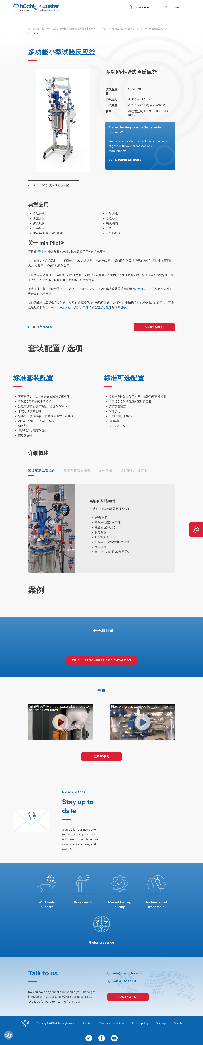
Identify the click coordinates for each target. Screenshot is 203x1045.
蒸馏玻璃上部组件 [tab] (42, 470)
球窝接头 (140, 288)
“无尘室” (42, 251)
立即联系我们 (154, 327)
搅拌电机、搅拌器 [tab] (134, 470)
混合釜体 (106, 307)
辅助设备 (120, 307)
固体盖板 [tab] (105, 470)
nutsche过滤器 (60, 307)
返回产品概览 (42, 327)
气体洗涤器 (90, 307)
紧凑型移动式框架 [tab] (77, 470)
